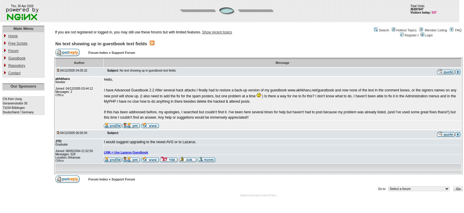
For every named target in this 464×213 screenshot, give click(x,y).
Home (13, 36)
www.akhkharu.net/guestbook (311, 90)
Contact (14, 73)
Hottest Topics (406, 30)
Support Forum (123, 52)
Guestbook (16, 58)
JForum (272, 195)
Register (408, 35)
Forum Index (98, 52)
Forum (13, 51)
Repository (16, 66)
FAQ (458, 30)
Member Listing (436, 30)
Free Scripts (18, 43)
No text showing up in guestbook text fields (101, 43)
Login (426, 35)
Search (384, 30)
